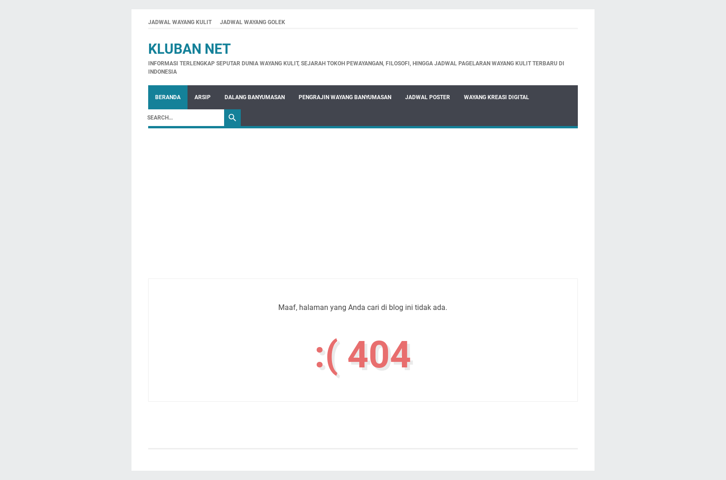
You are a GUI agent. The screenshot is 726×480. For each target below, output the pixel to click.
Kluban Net (189, 49)
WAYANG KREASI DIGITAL (496, 97)
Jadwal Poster (427, 97)
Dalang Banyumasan (255, 97)
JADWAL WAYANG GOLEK (252, 22)
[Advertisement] (363, 213)
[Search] (183, 117)
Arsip (202, 97)
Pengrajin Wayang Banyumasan (345, 97)
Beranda (168, 97)
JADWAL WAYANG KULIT (180, 22)
